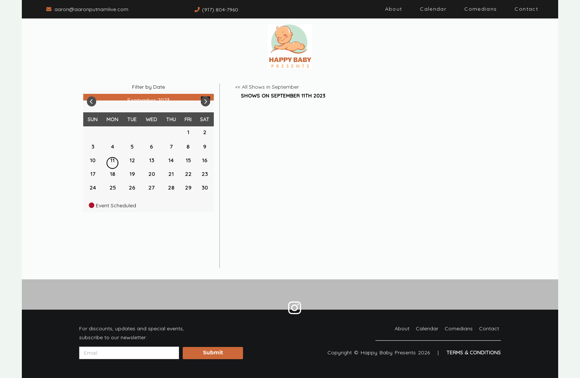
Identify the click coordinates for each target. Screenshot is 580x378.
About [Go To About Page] (393, 9)
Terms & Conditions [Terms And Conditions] (473, 352)
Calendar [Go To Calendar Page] (433, 9)
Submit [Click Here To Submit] (213, 353)
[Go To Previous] (91, 99)
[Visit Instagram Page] (294, 308)
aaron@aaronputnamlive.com (91, 9)
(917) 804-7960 (220, 9)
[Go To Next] (205, 99)
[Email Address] (129, 353)
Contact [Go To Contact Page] (526, 9)
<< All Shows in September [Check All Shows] (267, 87)
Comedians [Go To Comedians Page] (480, 9)
